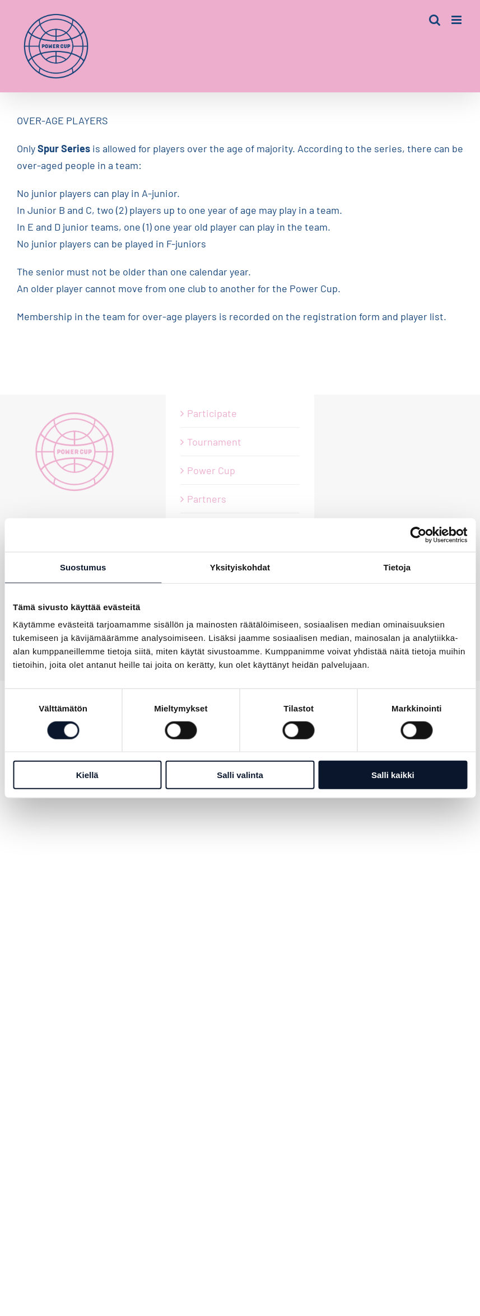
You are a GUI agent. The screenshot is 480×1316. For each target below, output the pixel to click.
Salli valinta (240, 775)
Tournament (214, 441)
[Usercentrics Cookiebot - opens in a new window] (418, 534)
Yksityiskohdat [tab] (240, 567)
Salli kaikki (392, 775)
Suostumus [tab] (83, 567)
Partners (206, 499)
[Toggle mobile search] (434, 20)
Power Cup (211, 470)
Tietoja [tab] (397, 567)
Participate (212, 413)
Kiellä (87, 775)
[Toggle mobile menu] (457, 20)
